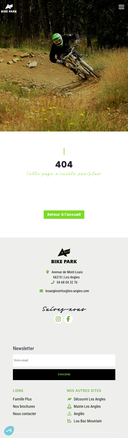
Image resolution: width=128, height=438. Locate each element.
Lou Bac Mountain (84, 420)
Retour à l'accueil (64, 214)
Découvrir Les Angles (86, 399)
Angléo (75, 413)
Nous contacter (24, 413)
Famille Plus (22, 399)
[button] (9, 431)
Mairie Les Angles (84, 406)
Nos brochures (24, 406)
